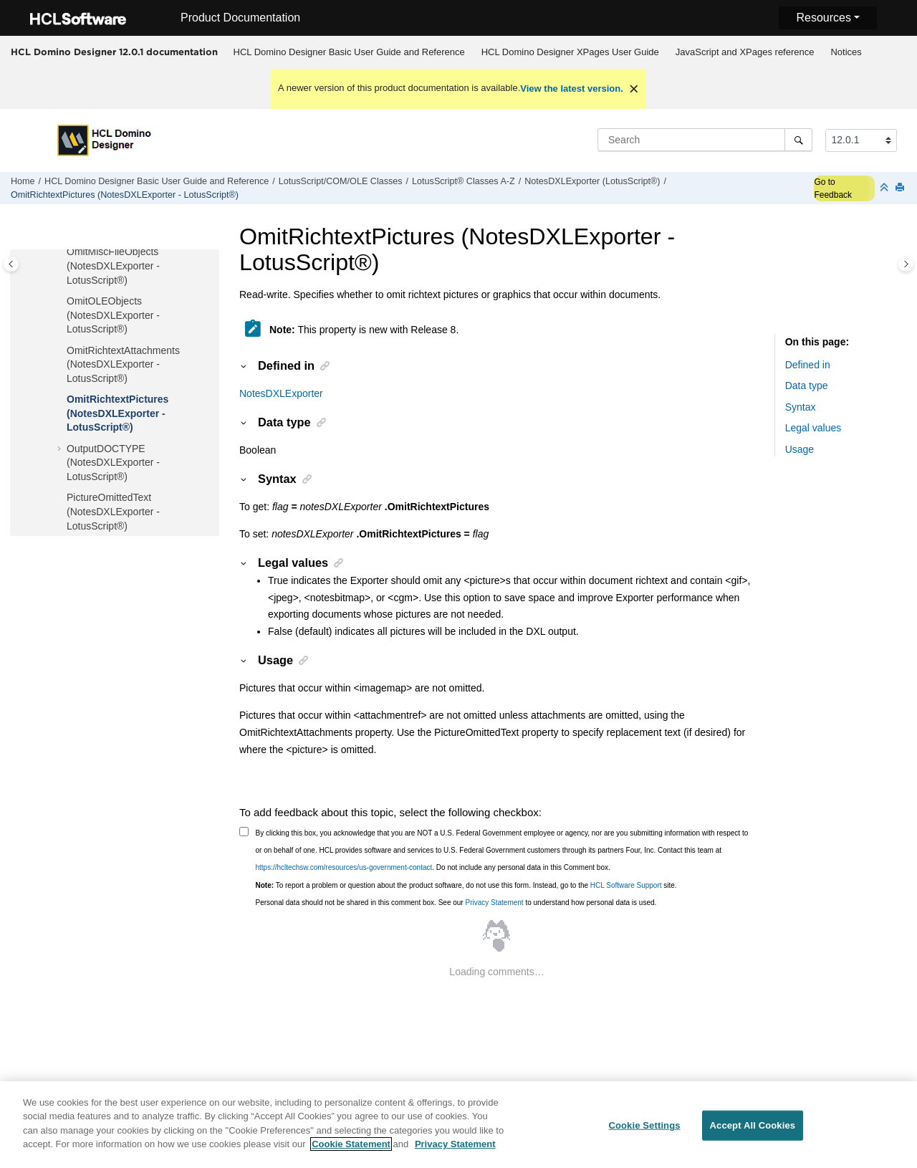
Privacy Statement (494, 902)
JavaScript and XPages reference (745, 52)
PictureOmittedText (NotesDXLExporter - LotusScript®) (113, 511)
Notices (845, 52)
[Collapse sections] (885, 188)
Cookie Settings (644, 1134)
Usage (799, 449)
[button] (61, 252)
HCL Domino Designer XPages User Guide (570, 52)
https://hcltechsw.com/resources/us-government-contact (344, 867)
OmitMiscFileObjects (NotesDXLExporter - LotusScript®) (113, 265)
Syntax (800, 407)
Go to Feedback (833, 188)
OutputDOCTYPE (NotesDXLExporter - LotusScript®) (113, 462)
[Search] (798, 139)
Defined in (807, 364)
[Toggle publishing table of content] (11, 264)
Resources (823, 17)
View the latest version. (571, 88)
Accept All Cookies (753, 1134)
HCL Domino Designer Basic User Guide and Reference (349, 52)
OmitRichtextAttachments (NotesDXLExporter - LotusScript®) (123, 364)
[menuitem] (349, 52)
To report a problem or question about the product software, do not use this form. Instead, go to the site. (466, 885)
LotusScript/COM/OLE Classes (341, 181)
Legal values (813, 428)
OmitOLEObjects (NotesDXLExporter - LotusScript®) (113, 315)
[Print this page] (901, 188)
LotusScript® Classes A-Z (463, 181)
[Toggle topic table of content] (905, 264)
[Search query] (704, 139)
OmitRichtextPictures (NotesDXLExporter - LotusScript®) (125, 195)
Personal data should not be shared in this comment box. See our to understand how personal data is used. (456, 902)
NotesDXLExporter (281, 393)
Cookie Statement (351, 1152)
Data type (806, 385)
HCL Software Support (626, 885)
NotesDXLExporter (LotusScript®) (592, 181)
